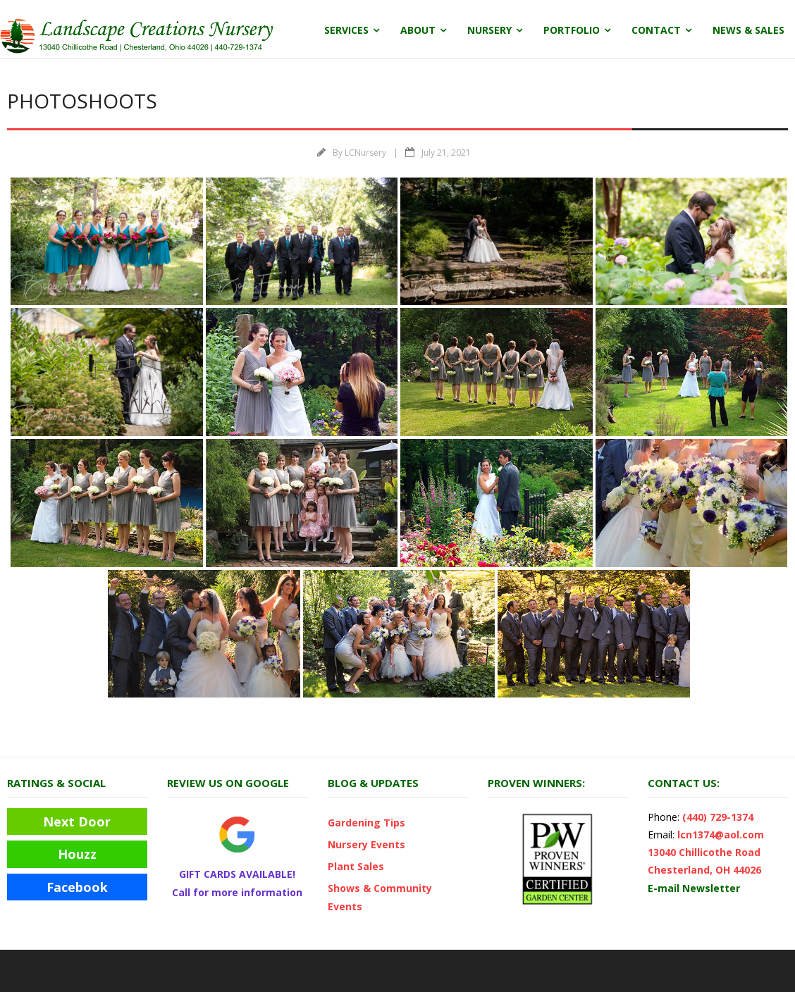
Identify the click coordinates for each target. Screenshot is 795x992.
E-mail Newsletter (694, 888)
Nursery (489, 30)
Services (346, 30)
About (418, 30)
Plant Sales (356, 866)
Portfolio (571, 30)
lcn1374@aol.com (720, 834)
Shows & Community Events (380, 896)
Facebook (77, 887)
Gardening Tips (366, 822)
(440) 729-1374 (717, 817)
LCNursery (365, 153)
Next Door (77, 821)
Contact (656, 30)
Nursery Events (366, 844)
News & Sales (748, 30)
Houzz (77, 853)
